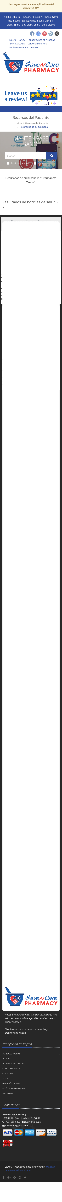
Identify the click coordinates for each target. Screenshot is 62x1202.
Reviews (6, 1059)
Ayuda (22, 40)
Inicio (19, 123)
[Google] (38, 33)
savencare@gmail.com (16, 1125)
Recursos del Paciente (36, 123)
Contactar (7, 1073)
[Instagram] (50, 33)
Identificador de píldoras (41, 40)
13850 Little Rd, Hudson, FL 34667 (23, 17)
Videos (40, 163)
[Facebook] (32, 33)
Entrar (35, 47)
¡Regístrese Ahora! (18, 47)
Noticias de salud (18, 163)
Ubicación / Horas (36, 44)
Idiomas (12, 40)
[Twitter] (57, 33)
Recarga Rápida (17, 44)
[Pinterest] (44, 33)
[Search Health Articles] (25, 155)
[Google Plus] (9, 1177)
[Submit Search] (51, 156)
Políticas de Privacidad (14, 1088)
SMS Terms (7, 1093)
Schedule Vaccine (11, 1054)
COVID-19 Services (11, 1069)
